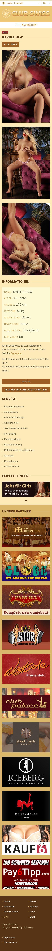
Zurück (26, 381)
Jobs (32, 912)
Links (32, 917)
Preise (33, 901)
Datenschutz (10, 942)
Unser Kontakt (12, 3)
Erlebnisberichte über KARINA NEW (26, 390)
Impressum (9, 937)
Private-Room (11, 912)
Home (7, 901)
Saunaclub (9, 906)
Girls (6, 917)
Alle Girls (10, 44)
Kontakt (34, 906)
